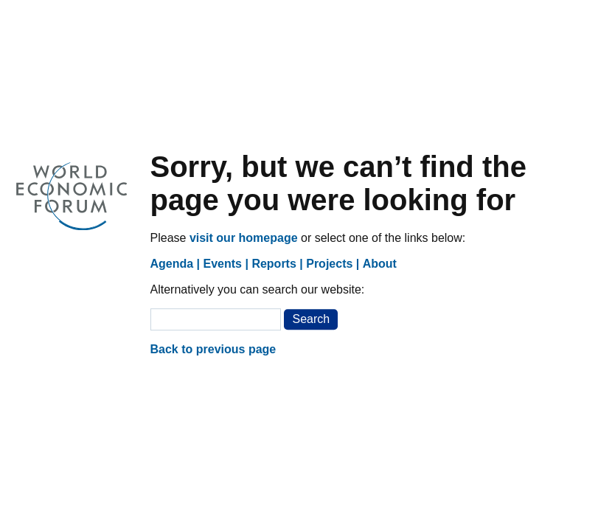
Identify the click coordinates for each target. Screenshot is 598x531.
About (380, 263)
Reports (273, 263)
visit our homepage (244, 238)
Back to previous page (213, 349)
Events (223, 263)
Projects (329, 263)
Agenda (172, 263)
